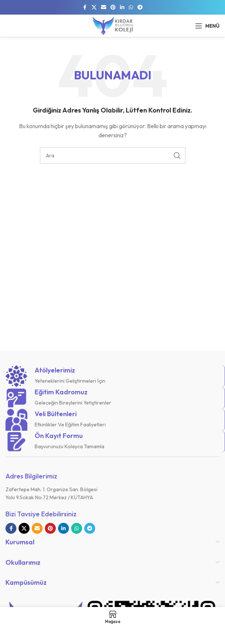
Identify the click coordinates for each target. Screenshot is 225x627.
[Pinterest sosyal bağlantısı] (113, 7)
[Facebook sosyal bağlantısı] (85, 7)
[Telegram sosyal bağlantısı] (140, 7)
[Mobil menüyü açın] (207, 26)
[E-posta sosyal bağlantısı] (103, 7)
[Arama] (113, 155)
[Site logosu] (112, 25)
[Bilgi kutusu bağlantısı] (112, 376)
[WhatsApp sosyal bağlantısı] (131, 7)
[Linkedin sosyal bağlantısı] (122, 7)
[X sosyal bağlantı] (94, 7)
